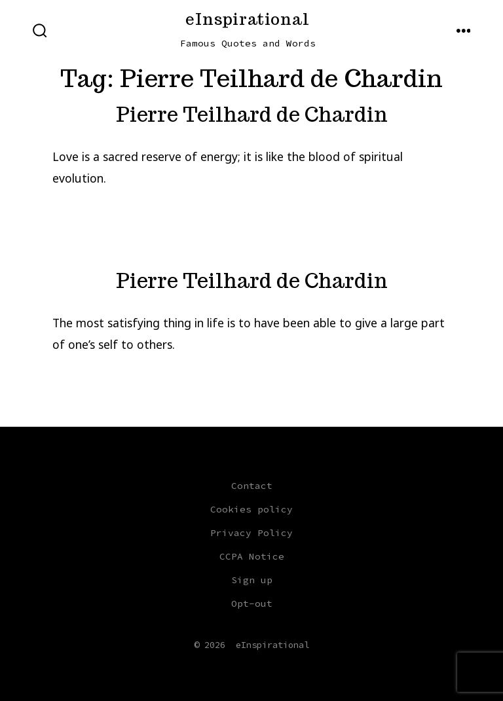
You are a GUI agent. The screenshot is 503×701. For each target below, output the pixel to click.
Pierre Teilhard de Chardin (252, 114)
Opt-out (251, 603)
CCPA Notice (251, 556)
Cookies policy (251, 509)
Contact (251, 486)
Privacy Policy (251, 533)
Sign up (251, 580)
